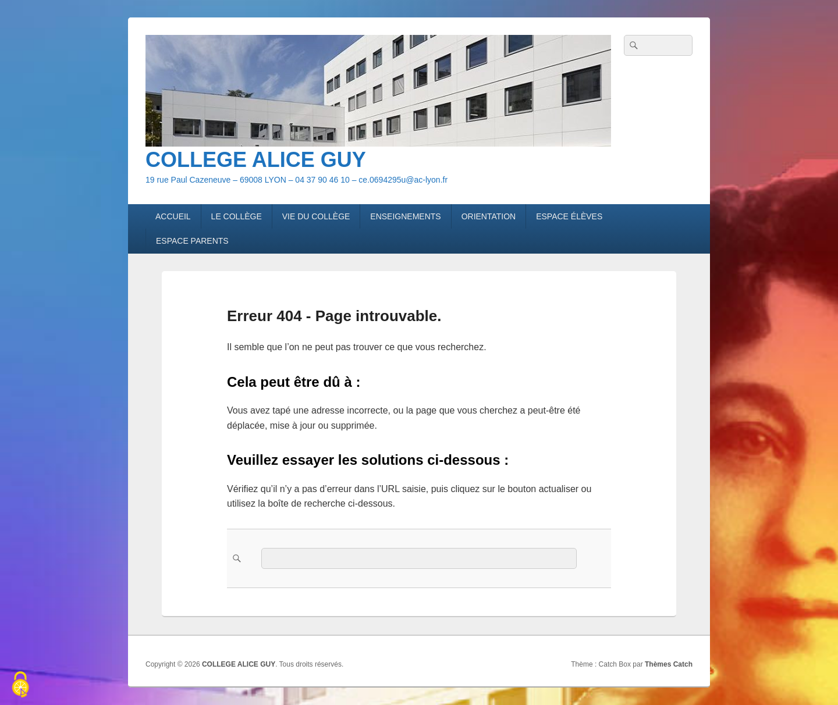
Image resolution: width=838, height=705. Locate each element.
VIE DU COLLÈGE (316, 216)
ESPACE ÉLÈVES (569, 216)
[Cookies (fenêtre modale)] (20, 685)
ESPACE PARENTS (192, 240)
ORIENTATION (488, 216)
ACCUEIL (173, 216)
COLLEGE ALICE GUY (255, 160)
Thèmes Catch (669, 664)
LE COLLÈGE (236, 216)
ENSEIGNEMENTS (405, 216)
